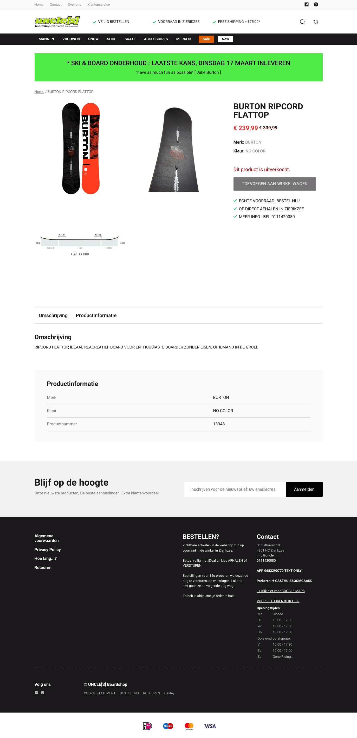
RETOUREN (151, 694)
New (225, 39)
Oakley (169, 694)
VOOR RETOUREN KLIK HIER (278, 601)
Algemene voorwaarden (47, 538)
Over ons (74, 5)
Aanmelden (304, 489)
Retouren (43, 567)
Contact (56, 5)
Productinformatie (96, 315)
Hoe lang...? (46, 558)
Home (39, 5)
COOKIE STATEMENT (100, 694)
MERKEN (183, 39)
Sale (206, 39)
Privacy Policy (48, 549)
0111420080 (266, 561)
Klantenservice (98, 5)
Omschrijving (53, 315)
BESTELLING (129, 694)
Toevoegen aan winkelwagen (275, 183)
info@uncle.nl (267, 556)
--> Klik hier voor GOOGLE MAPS (281, 591)
